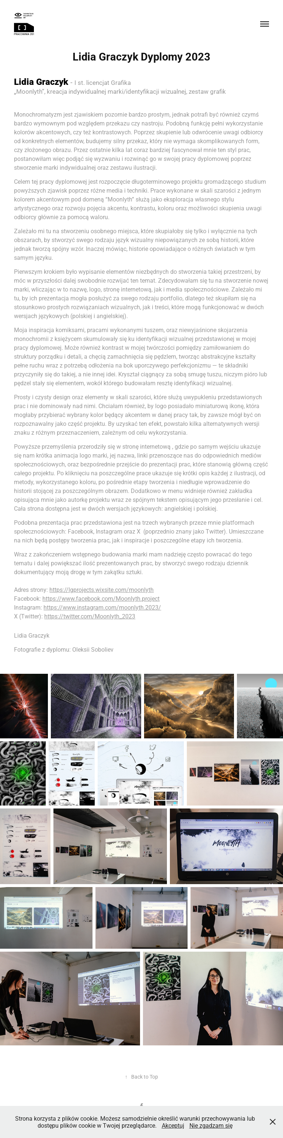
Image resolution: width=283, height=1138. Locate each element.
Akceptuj (173, 1125)
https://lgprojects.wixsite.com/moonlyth (101, 589)
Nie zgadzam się (211, 1125)
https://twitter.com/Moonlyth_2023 (89, 616)
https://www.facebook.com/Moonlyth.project (101, 598)
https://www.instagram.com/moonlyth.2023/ (102, 607)
